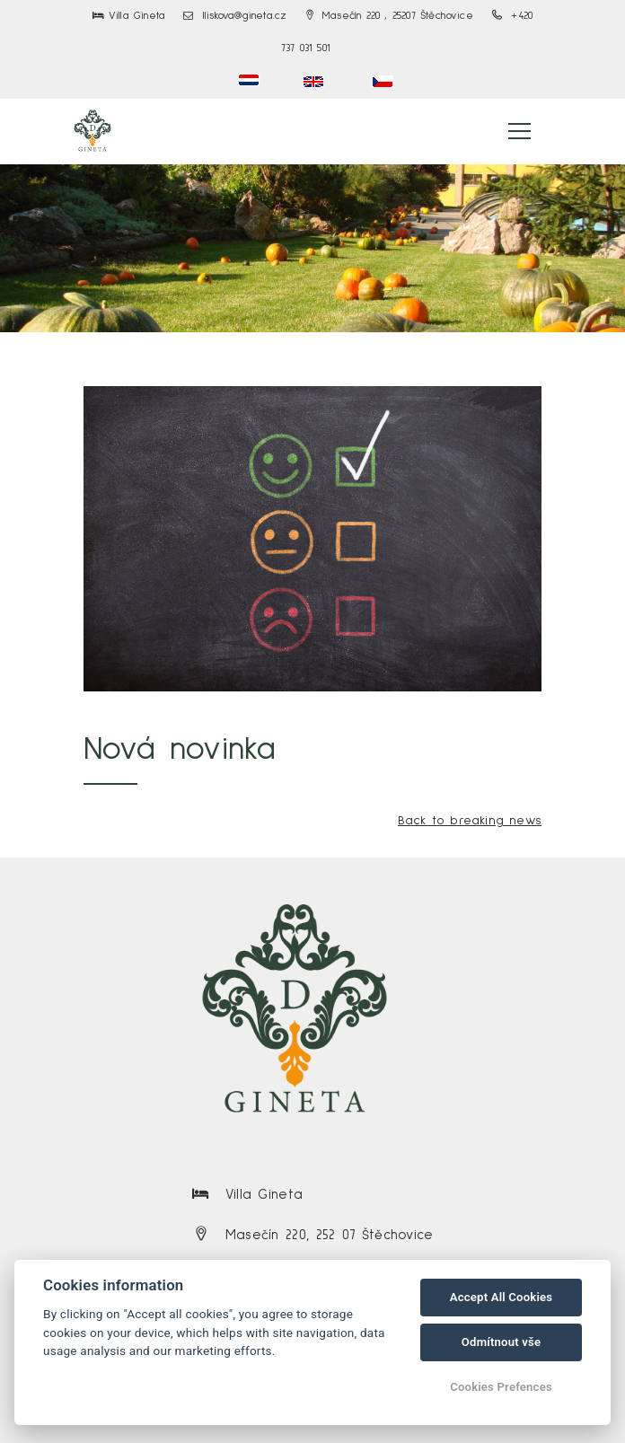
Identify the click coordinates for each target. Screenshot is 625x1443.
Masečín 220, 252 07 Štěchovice (329, 1235)
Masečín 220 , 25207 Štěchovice (389, 16)
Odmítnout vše (501, 1342)
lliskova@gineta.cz (234, 16)
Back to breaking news (469, 820)
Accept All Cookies (501, 1297)
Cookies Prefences (501, 1387)
